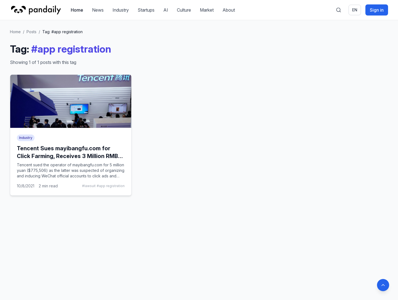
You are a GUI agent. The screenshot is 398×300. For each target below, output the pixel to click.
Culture (184, 10)
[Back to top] (383, 285)
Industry (120, 10)
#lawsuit (89, 186)
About (228, 10)
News (98, 10)
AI (165, 10)
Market (207, 10)
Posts (31, 31)
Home (77, 10)
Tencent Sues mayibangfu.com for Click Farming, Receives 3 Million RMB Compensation (67, 156)
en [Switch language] (354, 9)
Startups (146, 10)
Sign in (377, 10)
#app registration (111, 186)
